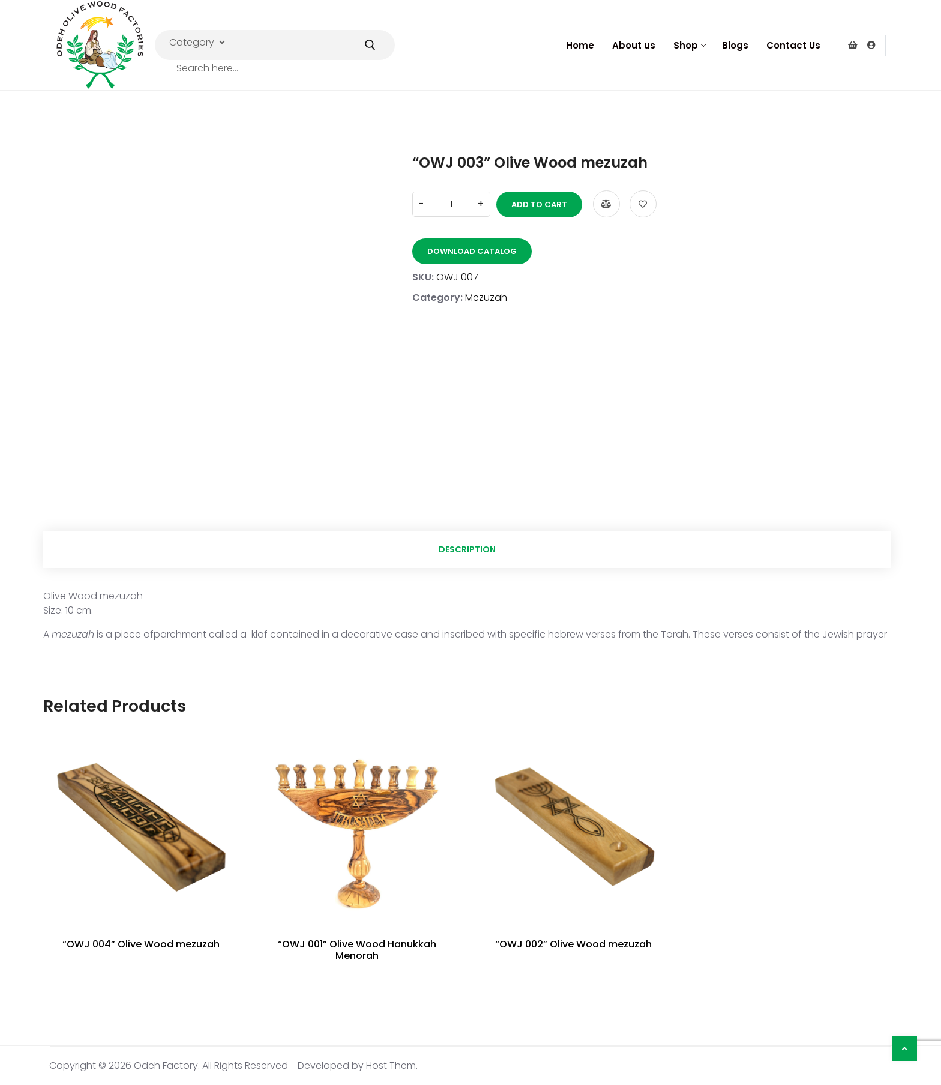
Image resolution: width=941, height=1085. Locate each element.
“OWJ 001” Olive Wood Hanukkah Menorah (357, 949)
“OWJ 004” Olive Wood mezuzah (141, 944)
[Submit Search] (370, 45)
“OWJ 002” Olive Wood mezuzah (573, 944)
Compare (606, 203)
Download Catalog (472, 251)
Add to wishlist (643, 203)
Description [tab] (467, 549)
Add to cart (539, 204)
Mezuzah (486, 297)
